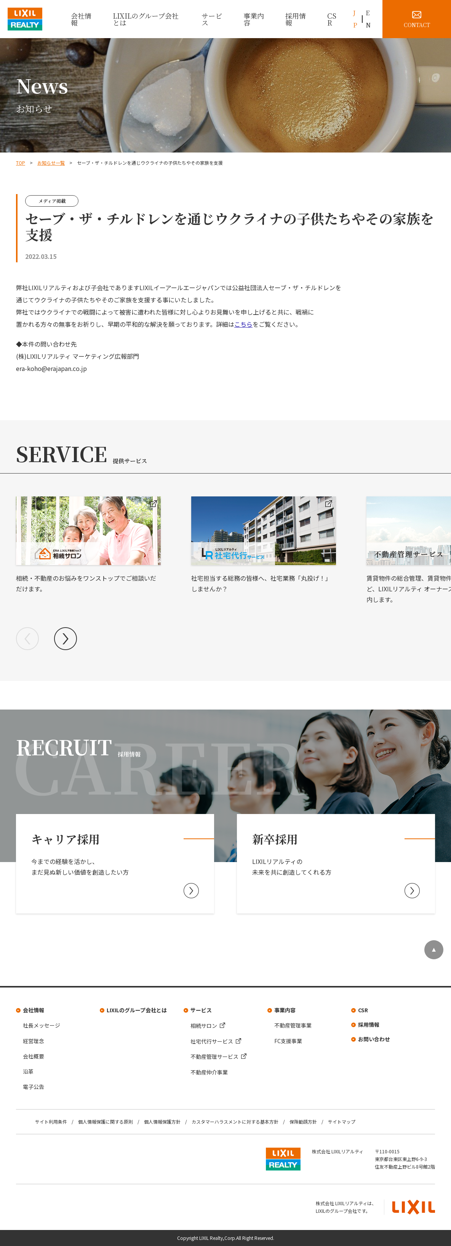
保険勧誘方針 (303, 1121)
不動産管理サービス (214, 1056)
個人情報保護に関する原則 (105, 1121)
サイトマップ (341, 1121)
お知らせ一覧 (51, 162)
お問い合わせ (374, 1039)
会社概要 (33, 1056)
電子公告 (33, 1086)
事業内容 (253, 19)
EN (368, 18)
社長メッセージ (41, 1025)
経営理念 (33, 1041)
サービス (212, 19)
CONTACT (417, 25)
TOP (20, 162)
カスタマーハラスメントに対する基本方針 (235, 1121)
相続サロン (203, 1025)
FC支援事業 (288, 1041)
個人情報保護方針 (162, 1121)
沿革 (28, 1071)
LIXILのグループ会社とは (146, 19)
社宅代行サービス (211, 1041)
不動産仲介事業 (209, 1072)
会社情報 (81, 19)
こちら (243, 324)
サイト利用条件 (51, 1121)
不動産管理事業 (293, 1025)
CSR (331, 19)
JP (355, 18)
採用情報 (295, 19)
